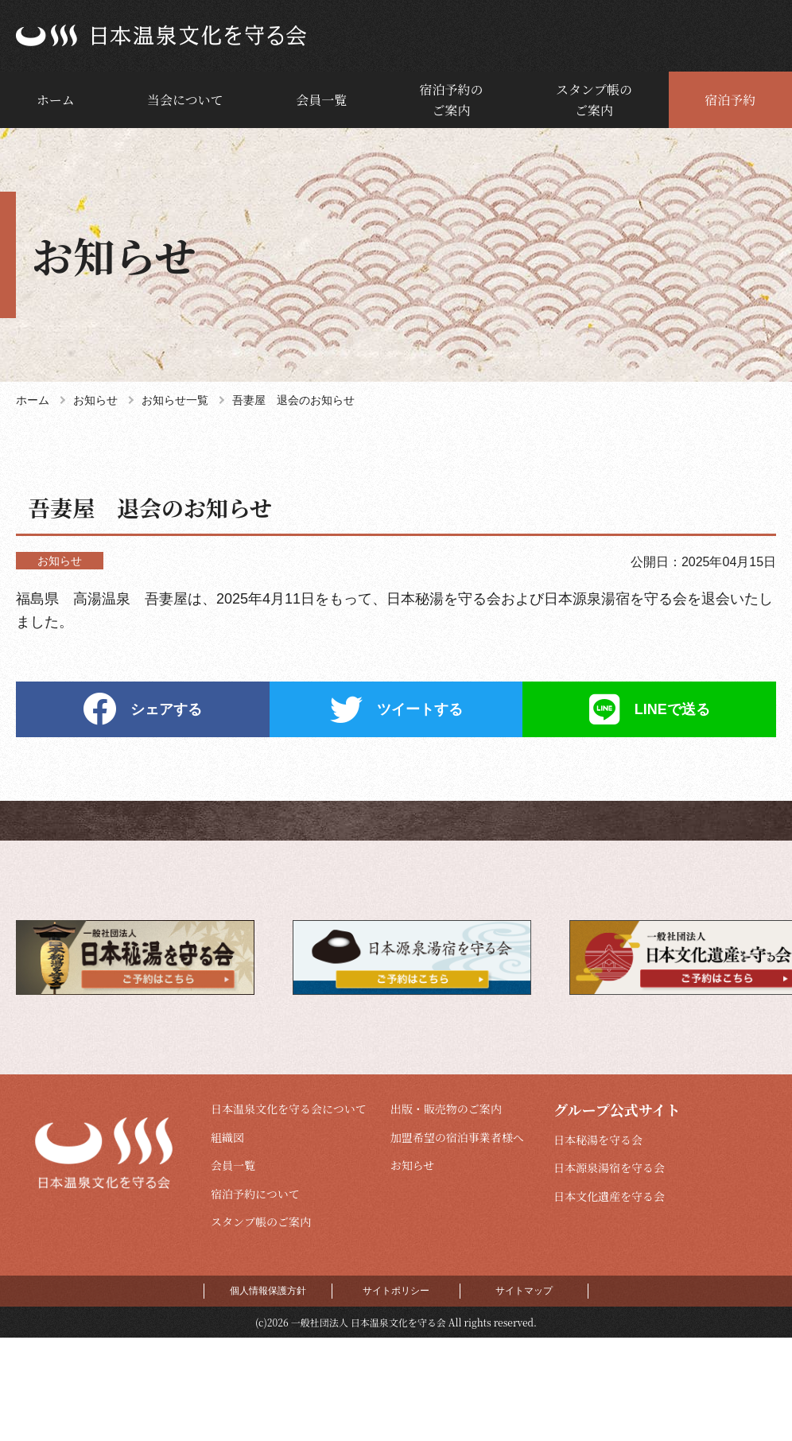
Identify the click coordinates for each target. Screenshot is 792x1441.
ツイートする (420, 709)
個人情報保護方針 (268, 1290)
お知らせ (412, 1165)
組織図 (227, 1137)
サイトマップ (524, 1290)
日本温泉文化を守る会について (289, 1109)
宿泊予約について (255, 1194)
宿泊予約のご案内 (451, 99)
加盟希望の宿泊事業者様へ (457, 1137)
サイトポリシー (396, 1290)
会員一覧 (321, 100)
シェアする (166, 709)
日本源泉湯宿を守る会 (609, 1167)
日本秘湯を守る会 (598, 1140)
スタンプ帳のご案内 (594, 99)
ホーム (56, 100)
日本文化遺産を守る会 (609, 1196)
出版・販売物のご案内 (446, 1109)
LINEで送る (672, 709)
